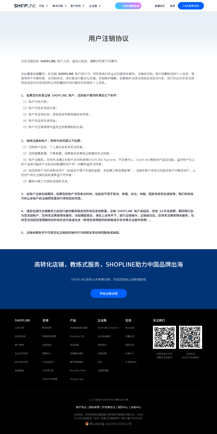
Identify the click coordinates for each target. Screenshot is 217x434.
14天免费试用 (191, 6)
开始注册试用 (109, 293)
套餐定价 (160, 6)
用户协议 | (82, 407)
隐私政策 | (95, 407)
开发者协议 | (110, 407)
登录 (172, 6)
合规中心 (136, 407)
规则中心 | (124, 407)
